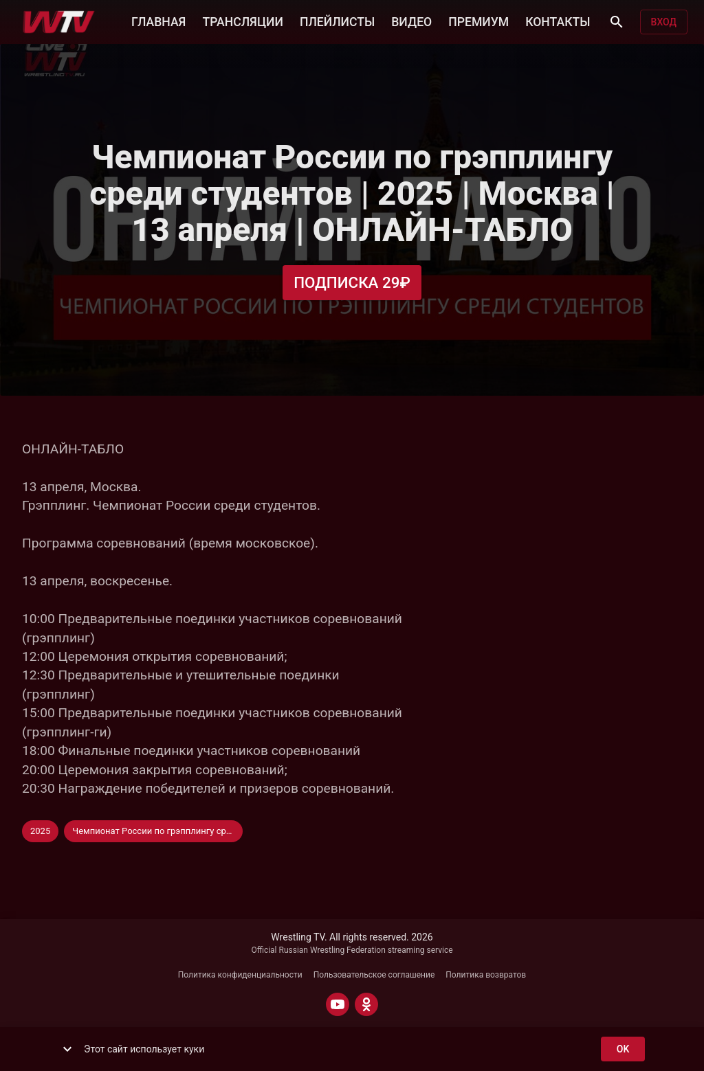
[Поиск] (616, 21)
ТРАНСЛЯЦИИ (242, 20)
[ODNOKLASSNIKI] (366, 1004)
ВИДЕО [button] (411, 20)
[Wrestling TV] (58, 22)
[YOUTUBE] (337, 1004)
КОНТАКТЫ (557, 20)
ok (623, 1049)
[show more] (67, 1049)
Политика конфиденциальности (240, 975)
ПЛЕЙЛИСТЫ (337, 20)
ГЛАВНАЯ (158, 20)
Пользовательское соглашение (374, 975)
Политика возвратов (486, 975)
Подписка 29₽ (352, 282)
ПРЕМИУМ (478, 20)
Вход (664, 22)
